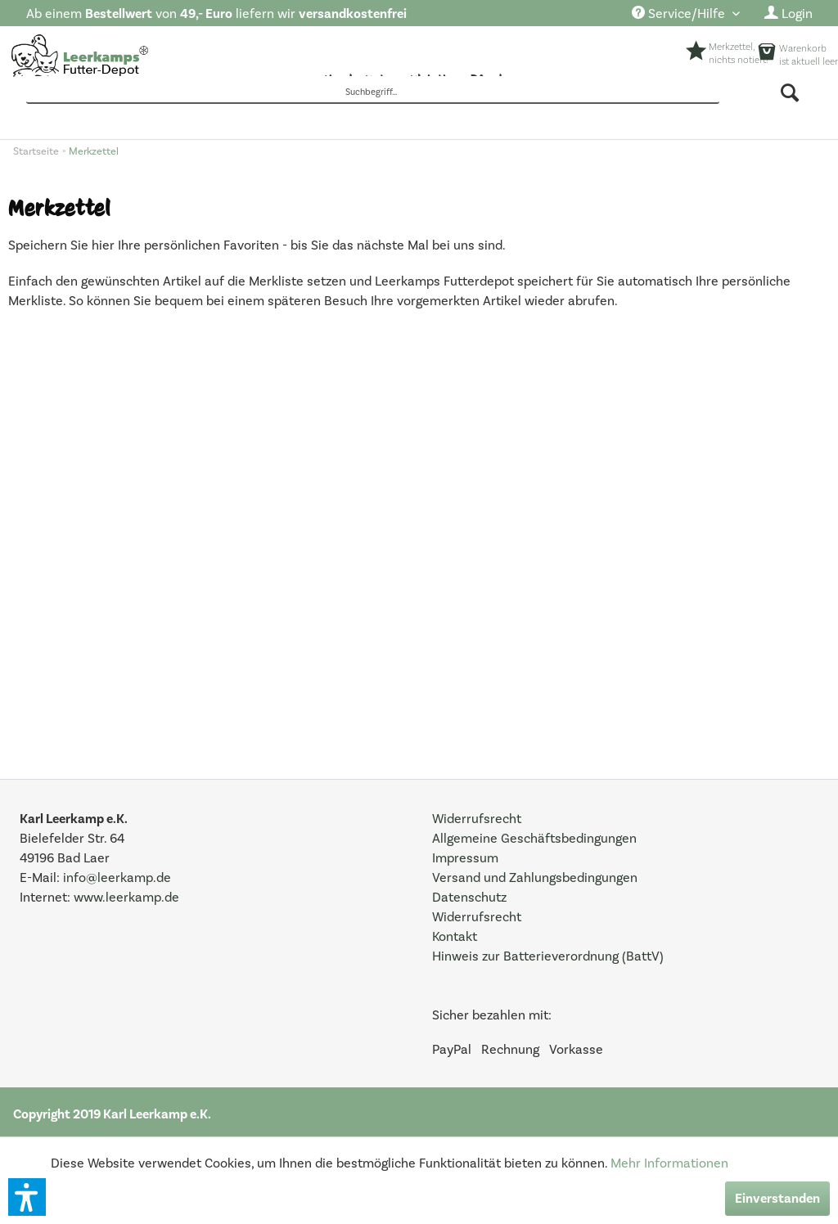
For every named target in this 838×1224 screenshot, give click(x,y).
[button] (27, 1197)
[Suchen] (791, 92)
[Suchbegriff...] (372, 93)
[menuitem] (685, 14)
